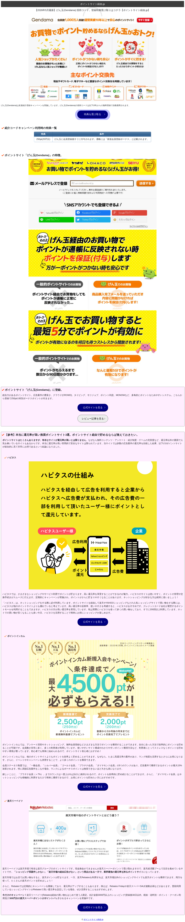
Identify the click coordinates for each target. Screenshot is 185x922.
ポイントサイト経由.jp (93, 919)
